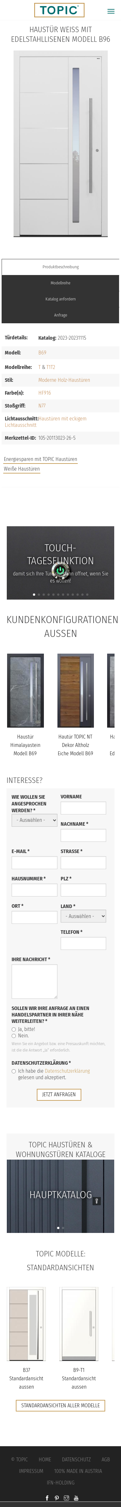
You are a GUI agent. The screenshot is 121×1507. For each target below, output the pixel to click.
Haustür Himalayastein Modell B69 (25, 745)
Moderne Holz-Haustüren (64, 380)
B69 (42, 353)
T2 (53, 367)
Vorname (71, 797)
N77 (41, 406)
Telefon (72, 932)
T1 (48, 367)
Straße (72, 851)
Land (68, 906)
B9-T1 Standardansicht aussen (79, 1378)
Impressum (31, 1471)
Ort (18, 906)
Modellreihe (60, 282)
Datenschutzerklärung (41, 1063)
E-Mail (21, 851)
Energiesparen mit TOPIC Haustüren (40, 459)
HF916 (44, 393)
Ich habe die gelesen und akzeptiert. (51, 1074)
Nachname (74, 824)
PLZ (66, 879)
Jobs (60, 501)
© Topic (19, 1459)
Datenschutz (76, 1459)
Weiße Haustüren (22, 469)
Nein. (20, 1036)
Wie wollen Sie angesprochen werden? (29, 803)
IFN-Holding (61, 1483)
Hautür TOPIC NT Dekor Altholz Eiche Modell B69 (75, 745)
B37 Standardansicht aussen (26, 1378)
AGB (106, 1459)
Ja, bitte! (23, 1029)
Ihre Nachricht (31, 959)
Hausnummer (29, 879)
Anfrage (60, 315)
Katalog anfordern (60, 299)
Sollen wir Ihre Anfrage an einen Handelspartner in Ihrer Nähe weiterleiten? (50, 1014)
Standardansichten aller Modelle (60, 1405)
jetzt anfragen (59, 1094)
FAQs (60, 514)
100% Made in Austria (78, 1471)
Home (45, 1459)
